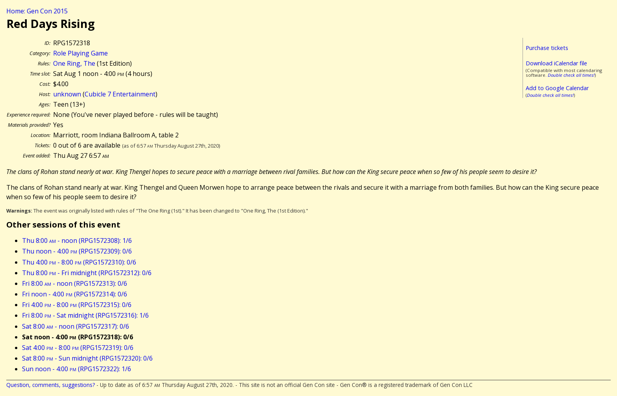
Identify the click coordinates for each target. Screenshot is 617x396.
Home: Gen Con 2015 (37, 11)
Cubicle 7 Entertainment (120, 94)
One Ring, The (74, 63)
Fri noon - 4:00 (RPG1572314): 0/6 (74, 294)
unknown (67, 94)
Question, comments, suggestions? (50, 385)
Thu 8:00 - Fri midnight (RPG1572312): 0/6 (86, 272)
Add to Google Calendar (557, 88)
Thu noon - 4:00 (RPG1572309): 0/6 (77, 251)
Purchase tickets (547, 48)
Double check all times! (571, 75)
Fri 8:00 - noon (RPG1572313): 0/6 (74, 283)
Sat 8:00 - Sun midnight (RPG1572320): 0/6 (87, 358)
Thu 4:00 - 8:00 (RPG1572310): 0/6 (79, 262)
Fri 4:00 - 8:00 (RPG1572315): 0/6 (76, 304)
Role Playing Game (80, 53)
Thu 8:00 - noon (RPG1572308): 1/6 (77, 240)
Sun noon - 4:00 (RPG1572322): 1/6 (76, 369)
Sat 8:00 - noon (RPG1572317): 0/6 (75, 326)
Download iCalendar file (556, 63)
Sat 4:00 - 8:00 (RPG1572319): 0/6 (77, 347)
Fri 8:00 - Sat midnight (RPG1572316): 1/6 (85, 315)
